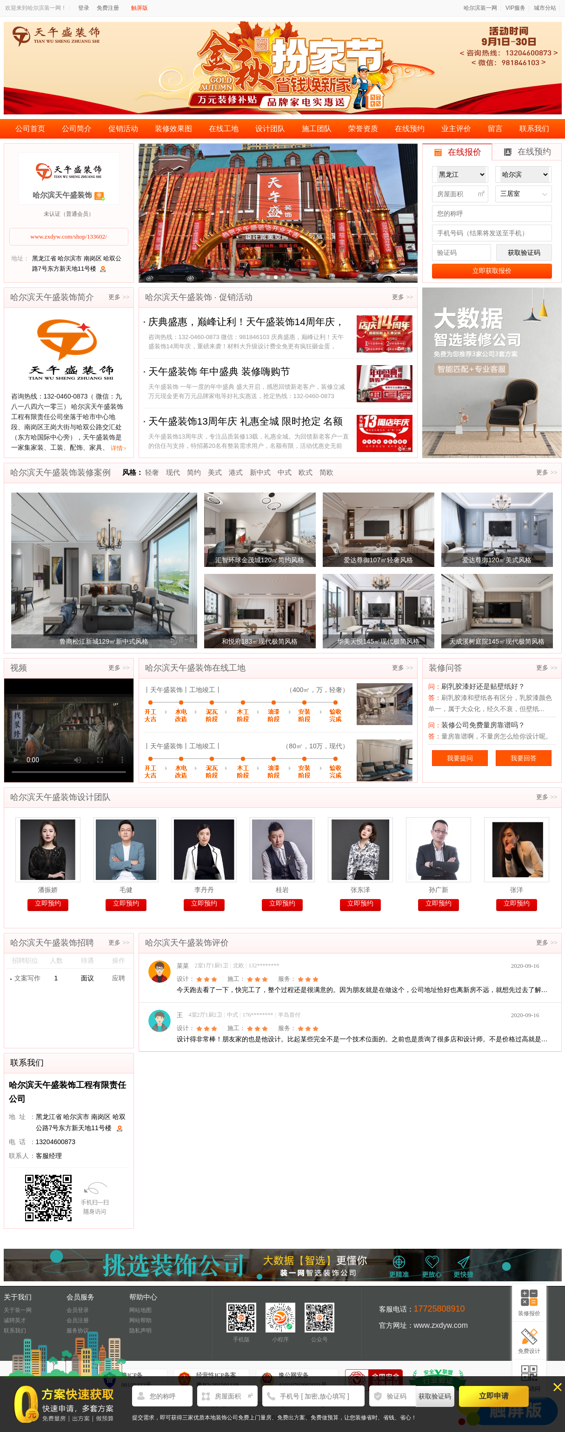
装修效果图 (173, 129)
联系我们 (534, 129)
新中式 (260, 472)
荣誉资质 (363, 129)
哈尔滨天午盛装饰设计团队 (60, 797)
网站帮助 (140, 1320)
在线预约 (410, 129)
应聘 (118, 978)
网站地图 (140, 1310)
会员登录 (77, 1310)
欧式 (305, 472)
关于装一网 (18, 1310)
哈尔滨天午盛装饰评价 (187, 942)
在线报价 (458, 152)
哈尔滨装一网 (480, 8)
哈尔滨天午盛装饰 (62, 195)
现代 (173, 472)
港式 (236, 472)
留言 (495, 129)
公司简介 (77, 129)
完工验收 (245, 711)
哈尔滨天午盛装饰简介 (52, 297)
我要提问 (460, 758)
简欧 (326, 472)
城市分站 (545, 8)
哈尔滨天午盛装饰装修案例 (60, 472)
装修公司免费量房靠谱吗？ (483, 725)
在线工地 (224, 129)
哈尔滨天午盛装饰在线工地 (195, 668)
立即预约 (48, 903)
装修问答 (445, 668)
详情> (118, 448)
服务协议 (77, 1330)
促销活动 (123, 129)
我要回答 (524, 758)
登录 (83, 8)
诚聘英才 (15, 1320)
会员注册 (77, 1320)
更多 (119, 296)
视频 (18, 668)
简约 (194, 472)
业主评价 (456, 129)
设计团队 (270, 129)
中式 (285, 472)
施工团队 (317, 129)
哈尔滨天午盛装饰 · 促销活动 (199, 297)
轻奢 (152, 472)
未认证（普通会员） (69, 214)
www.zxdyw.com (441, 1325)
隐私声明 (140, 1330)
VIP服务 (515, 8)
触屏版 (139, 8)
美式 (215, 472)
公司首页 (30, 129)
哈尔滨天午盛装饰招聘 (52, 942)
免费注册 (108, 8)
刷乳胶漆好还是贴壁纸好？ (483, 686)
